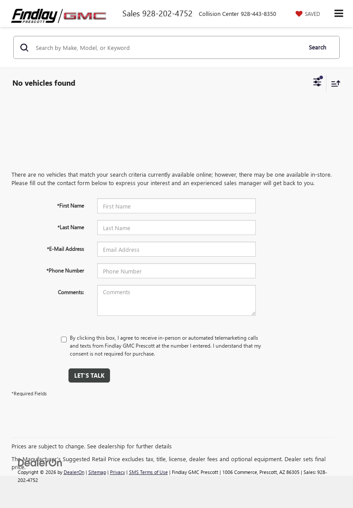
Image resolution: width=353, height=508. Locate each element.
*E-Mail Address (65, 248)
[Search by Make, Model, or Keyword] (167, 47)
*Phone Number (65, 270)
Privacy (117, 472)
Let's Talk (89, 375)
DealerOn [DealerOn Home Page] (74, 472)
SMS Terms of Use (148, 472)
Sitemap (97, 472)
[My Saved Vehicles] (306, 14)
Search (317, 47)
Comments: (71, 292)
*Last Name (70, 227)
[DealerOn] (40, 462)
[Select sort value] (333, 83)
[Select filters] (317, 83)
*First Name (70, 205)
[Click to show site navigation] (339, 13)
